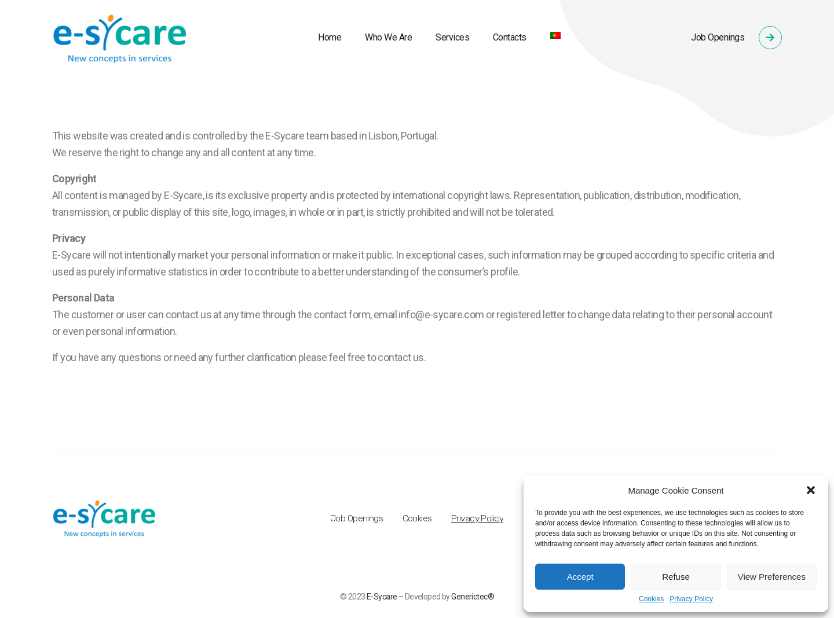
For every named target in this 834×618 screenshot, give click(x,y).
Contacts (509, 37)
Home (329, 37)
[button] (811, 490)
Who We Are (388, 37)
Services (452, 37)
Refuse (676, 577)
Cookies (651, 599)
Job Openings (717, 37)
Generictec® (472, 596)
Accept (580, 577)
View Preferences (772, 577)
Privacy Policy (691, 599)
